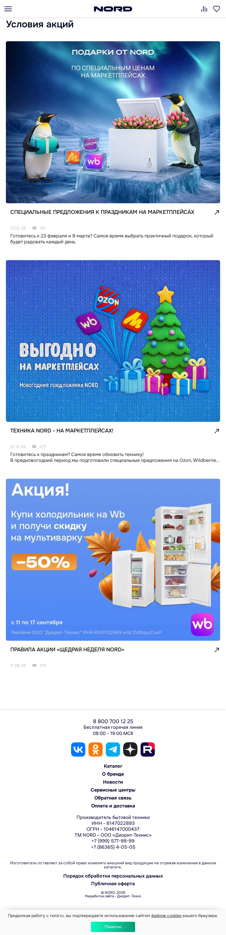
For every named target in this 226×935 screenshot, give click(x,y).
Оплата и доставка (113, 806)
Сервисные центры (113, 790)
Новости (113, 782)
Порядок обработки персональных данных (113, 876)
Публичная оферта (113, 883)
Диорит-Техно (129, 896)
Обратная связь (113, 798)
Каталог (113, 766)
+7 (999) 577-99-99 (113, 841)
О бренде (113, 774)
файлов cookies (166, 915)
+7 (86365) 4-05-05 (113, 847)
